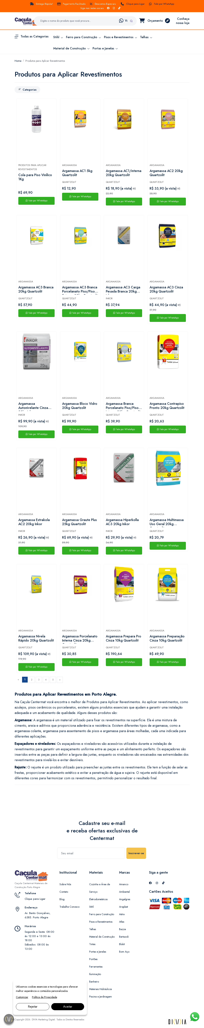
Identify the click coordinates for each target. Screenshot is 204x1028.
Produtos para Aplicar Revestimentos (45, 61)
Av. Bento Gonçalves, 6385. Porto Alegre (37, 915)
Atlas (121, 922)
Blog (62, 899)
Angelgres (124, 899)
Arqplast (123, 907)
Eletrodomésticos (98, 899)
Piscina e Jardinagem (100, 996)
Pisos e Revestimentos (100, 922)
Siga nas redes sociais (92, 8)
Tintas (92, 944)
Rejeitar (32, 1006)
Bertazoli (124, 937)
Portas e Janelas (97, 952)
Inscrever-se (136, 853)
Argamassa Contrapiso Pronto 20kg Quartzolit (167, 406)
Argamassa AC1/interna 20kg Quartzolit (123, 173)
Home (18, 61)
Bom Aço (124, 952)
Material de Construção (102, 937)
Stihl (91, 907)
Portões (93, 959)
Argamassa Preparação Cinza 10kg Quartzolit (167, 638)
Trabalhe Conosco (69, 907)
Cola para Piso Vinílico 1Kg (35, 177)
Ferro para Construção (101, 914)
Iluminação (95, 974)
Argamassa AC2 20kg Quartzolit (166, 173)
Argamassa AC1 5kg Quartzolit (77, 173)
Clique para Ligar (133, 4)
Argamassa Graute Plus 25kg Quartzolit (79, 522)
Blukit (122, 944)
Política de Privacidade (44, 997)
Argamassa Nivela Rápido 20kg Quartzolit (36, 638)
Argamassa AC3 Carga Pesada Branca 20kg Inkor (123, 290)
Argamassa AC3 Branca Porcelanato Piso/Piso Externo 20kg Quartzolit (80, 290)
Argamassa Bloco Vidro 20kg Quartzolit (79, 406)
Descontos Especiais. (103, 4)
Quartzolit (69, 182)
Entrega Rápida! (41, 4)
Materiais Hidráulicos (100, 989)
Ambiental (124, 892)
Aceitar (67, 1006)
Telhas (92, 929)
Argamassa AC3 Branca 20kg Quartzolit (35, 289)
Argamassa (69, 165)
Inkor (109, 298)
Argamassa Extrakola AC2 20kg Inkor (34, 522)
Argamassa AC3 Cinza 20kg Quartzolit (166, 289)
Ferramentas (95, 966)
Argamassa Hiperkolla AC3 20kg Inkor (122, 522)
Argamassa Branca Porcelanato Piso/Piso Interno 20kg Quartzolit (123, 406)
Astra (122, 914)
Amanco (123, 884)
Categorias (27, 90)
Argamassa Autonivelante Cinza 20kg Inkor (33, 406)
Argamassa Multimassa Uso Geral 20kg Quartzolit (167, 522)
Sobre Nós (65, 884)
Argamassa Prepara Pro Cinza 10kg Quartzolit (123, 638)
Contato (63, 892)
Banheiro (94, 981)
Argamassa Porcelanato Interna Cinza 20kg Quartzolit (79, 639)
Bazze (122, 929)
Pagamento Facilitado (71, 4)
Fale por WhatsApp (161, 4)
